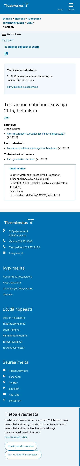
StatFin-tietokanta (14, 317)
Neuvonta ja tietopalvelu (17, 276)
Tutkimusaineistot (14, 347)
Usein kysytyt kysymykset (18, 288)
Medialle (8, 294)
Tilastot (19, 18)
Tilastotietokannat (14, 323)
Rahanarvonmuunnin (15, 335)
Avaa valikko (11, 34)
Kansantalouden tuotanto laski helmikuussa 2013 (36, 133)
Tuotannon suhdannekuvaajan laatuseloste (32, 148)
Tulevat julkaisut (12, 341)
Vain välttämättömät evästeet (23, 454)
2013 (30, 22)
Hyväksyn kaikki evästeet (21, 446)
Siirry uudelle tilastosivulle (22, 86)
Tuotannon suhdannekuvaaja (22, 46)
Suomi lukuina (11, 329)
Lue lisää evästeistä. (16, 437)
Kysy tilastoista (12, 282)
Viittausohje (17, 168)
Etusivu (7, 18)
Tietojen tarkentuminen (21, 159)
